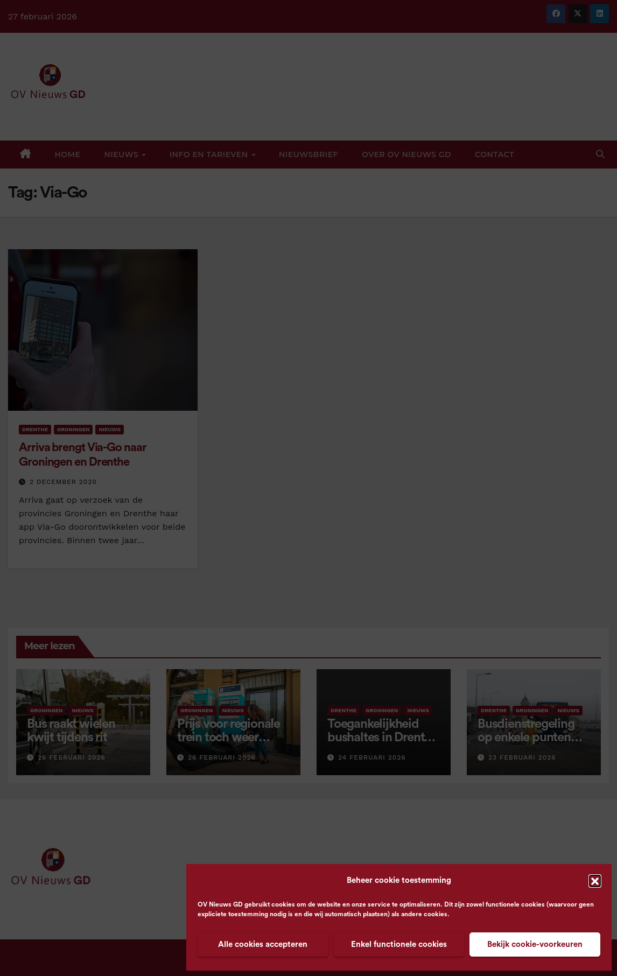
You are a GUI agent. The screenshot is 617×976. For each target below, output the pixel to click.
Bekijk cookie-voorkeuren (535, 944)
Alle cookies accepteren (262, 944)
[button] (595, 880)
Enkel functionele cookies (399, 944)
